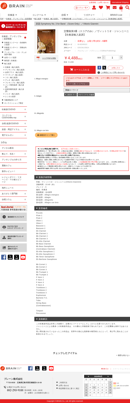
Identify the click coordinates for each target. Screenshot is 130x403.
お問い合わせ (103, 2)
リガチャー (89, 15)
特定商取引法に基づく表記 (69, 388)
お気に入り (116, 68)
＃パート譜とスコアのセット (78, 84)
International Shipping (120, 2)
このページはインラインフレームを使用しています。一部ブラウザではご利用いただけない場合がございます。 (82, 159)
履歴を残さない (124, 355)
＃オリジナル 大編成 (86, 95)
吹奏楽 (12, 15)
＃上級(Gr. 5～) (70, 95)
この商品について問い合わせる (111, 72)
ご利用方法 (63, 383)
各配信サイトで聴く (47, 135)
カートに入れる (79, 69)
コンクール (39, 15)
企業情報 (92, 2)
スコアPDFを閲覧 (49, 58)
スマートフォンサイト (121, 369)
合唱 (64, 15)
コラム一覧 (83, 8)
